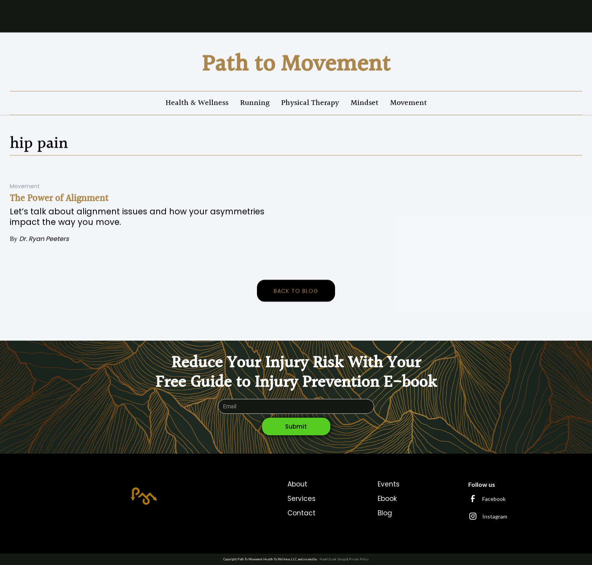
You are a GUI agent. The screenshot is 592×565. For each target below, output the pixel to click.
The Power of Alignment (59, 199)
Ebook (387, 498)
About (297, 484)
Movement (408, 103)
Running (254, 103)
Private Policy (359, 559)
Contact (301, 513)
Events (388, 484)
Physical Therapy (310, 103)
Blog (385, 513)
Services (301, 498)
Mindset (364, 103)
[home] (296, 64)
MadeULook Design (333, 559)
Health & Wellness (197, 103)
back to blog (296, 291)
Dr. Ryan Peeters (44, 238)
